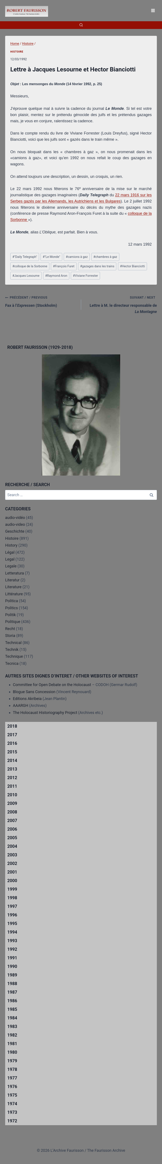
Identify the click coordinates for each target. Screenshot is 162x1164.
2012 (12, 777)
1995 (12, 923)
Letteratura (14, 573)
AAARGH (20, 705)
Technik (11, 649)
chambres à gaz (105, 257)
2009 (12, 803)
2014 (12, 760)
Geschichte (14, 531)
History (11, 545)
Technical (13, 642)
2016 (12, 743)
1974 (12, 1103)
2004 (12, 846)
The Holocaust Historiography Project (45, 712)
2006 (12, 829)
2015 (12, 751)
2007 (12, 820)
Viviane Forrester (85, 276)
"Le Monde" (51, 257)
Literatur (12, 580)
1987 (12, 992)
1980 (12, 1052)
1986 (12, 1000)
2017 (12, 734)
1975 (12, 1095)
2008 (12, 812)
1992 (12, 949)
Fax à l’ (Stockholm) (41, 301)
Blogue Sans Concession (34, 691)
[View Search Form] (81, 25)
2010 (12, 794)
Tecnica (11, 663)
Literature (13, 587)
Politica (11, 601)
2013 (12, 769)
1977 (12, 1078)
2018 (12, 726)
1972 (12, 1120)
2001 (12, 872)
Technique (14, 656)
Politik (10, 614)
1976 (12, 1086)
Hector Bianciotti (132, 266)
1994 (12, 932)
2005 (12, 837)
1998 (12, 897)
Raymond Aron (56, 276)
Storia (10, 635)
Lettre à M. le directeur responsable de (121, 304)
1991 (12, 957)
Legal (10, 559)
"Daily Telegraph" (24, 257)
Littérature (14, 594)
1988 (12, 983)
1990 (12, 966)
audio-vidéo (15, 517)
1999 (12, 889)
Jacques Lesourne (25, 276)
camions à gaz (77, 257)
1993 (12, 940)
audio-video (15, 524)
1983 (12, 1026)
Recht (10, 628)
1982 (12, 1035)
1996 (12, 915)
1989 (12, 975)
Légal (10, 552)
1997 (12, 906)
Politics (11, 608)
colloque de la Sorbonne (29, 266)
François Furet (63, 266)
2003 (12, 854)
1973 (12, 1112)
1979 (12, 1060)
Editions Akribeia (27, 698)
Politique (12, 621)
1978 (12, 1069)
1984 (12, 1017)
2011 (12, 786)
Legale (11, 566)
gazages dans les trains (97, 266)
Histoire (16, 51)
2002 (12, 863)
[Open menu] (153, 10)
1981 (12, 1043)
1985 (12, 1009)
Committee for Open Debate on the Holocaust (52, 684)
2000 (12, 880)
